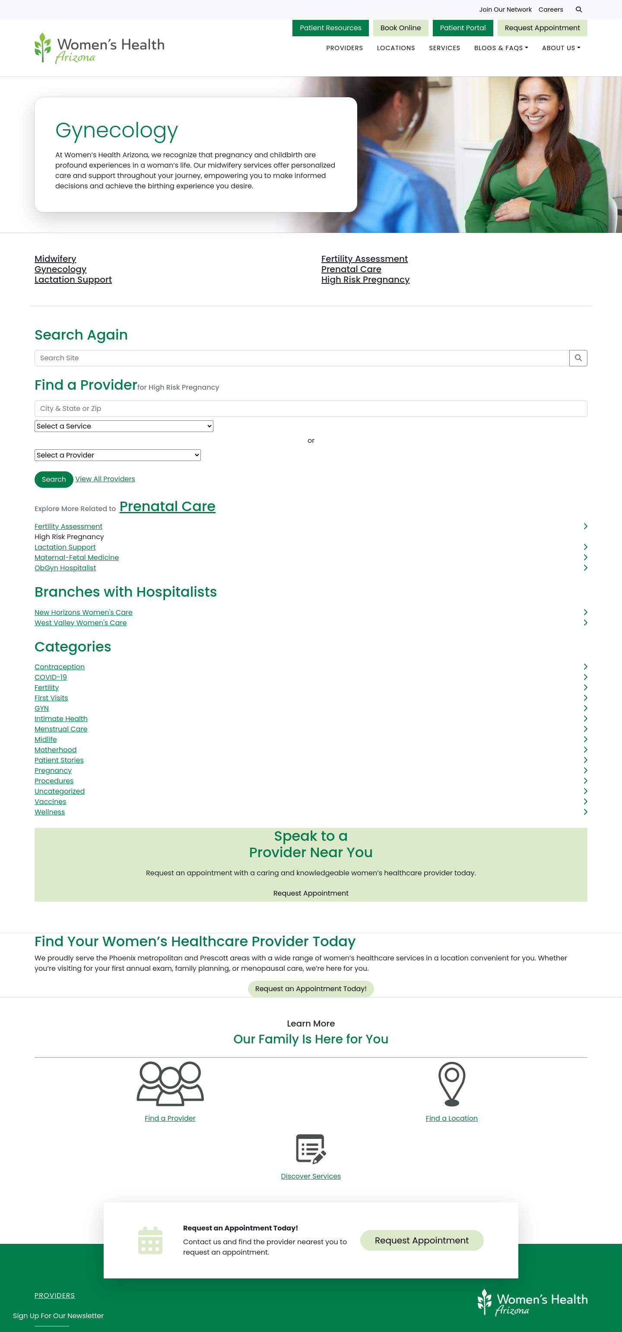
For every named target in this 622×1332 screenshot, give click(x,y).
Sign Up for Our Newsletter (58, 1316)
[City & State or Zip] (311, 409)
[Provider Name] (118, 455)
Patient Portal (463, 28)
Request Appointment (542, 28)
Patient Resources (331, 28)
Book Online (401, 28)
